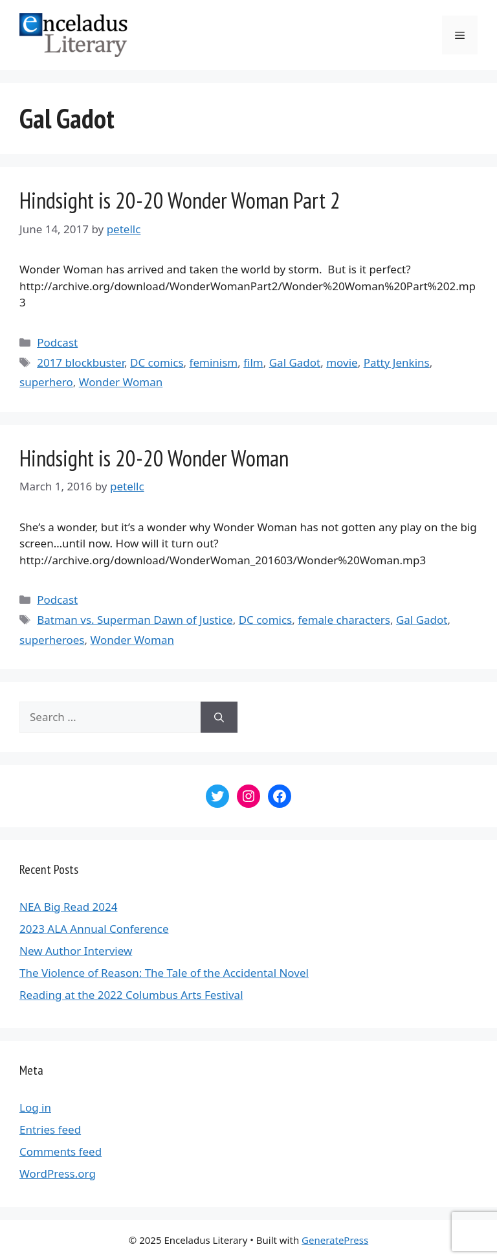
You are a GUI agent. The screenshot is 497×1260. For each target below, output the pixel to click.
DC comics (157, 362)
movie (341, 362)
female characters (344, 619)
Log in (35, 1107)
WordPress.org (57, 1173)
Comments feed (60, 1151)
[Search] (219, 717)
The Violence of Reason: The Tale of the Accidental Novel (164, 972)
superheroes (52, 639)
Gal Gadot (295, 362)
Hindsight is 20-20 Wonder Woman (154, 458)
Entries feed (50, 1129)
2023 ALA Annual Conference (94, 928)
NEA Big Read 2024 (68, 906)
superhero (46, 381)
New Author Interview (75, 950)
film (253, 362)
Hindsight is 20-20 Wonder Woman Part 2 (179, 200)
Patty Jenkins (397, 362)
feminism (214, 362)
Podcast (57, 342)
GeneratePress (335, 1239)
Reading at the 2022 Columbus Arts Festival (131, 994)
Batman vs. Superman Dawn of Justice (134, 619)
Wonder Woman (120, 381)
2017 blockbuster (80, 362)
